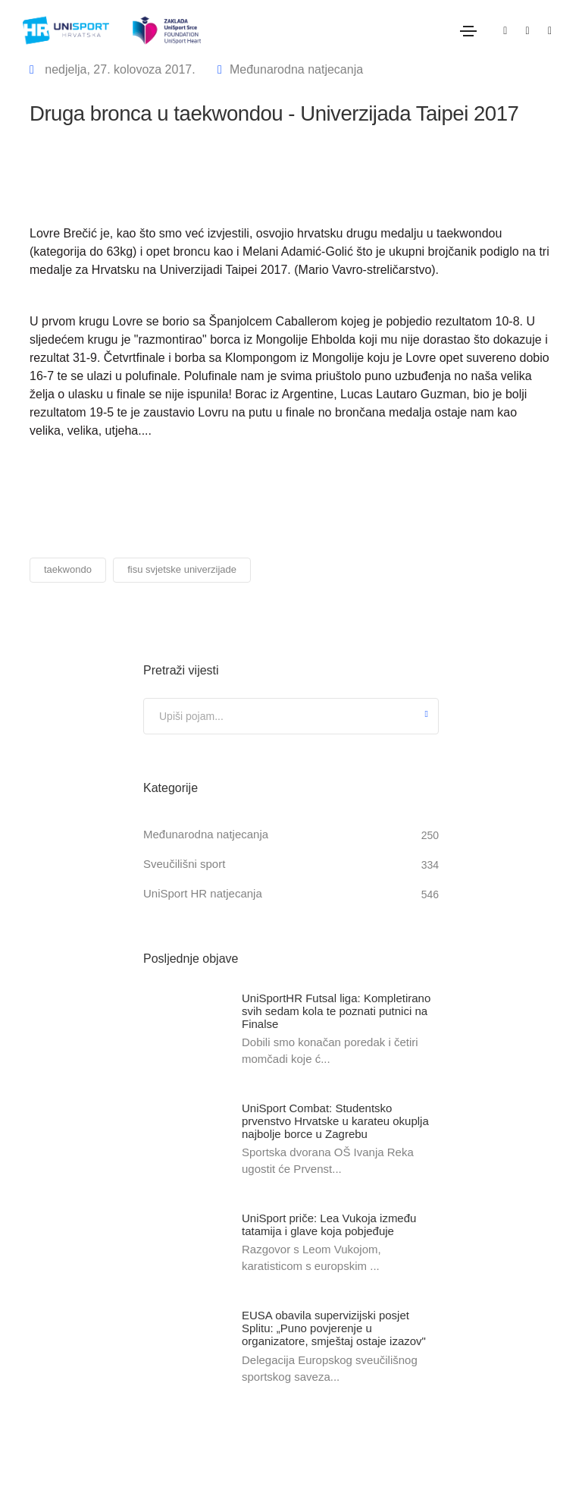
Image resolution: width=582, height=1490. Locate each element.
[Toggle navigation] (468, 31)
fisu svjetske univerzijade (181, 569)
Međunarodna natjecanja (296, 69)
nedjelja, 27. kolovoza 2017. (119, 69)
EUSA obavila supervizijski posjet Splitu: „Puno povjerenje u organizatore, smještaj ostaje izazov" (334, 1328)
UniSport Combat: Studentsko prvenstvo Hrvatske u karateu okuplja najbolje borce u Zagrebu (335, 1121)
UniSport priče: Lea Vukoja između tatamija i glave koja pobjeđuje (329, 1224)
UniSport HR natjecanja (202, 893)
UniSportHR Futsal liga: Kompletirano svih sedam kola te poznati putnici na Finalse (336, 1011)
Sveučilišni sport (184, 863)
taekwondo (68, 569)
